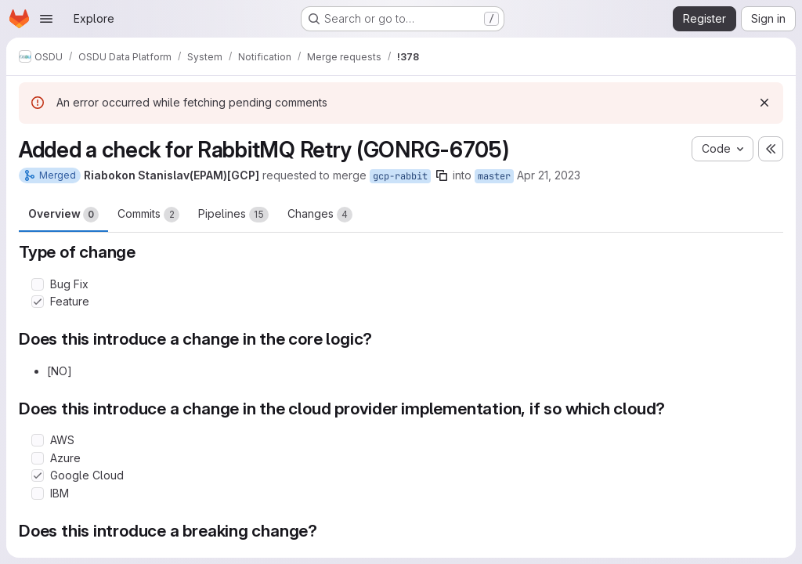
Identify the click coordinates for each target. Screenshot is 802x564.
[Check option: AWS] (37, 440)
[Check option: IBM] (37, 493)
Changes (319, 214)
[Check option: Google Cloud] (37, 475)
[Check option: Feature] (37, 301)
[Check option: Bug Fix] (37, 284)
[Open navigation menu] (46, 18)
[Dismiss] (764, 102)
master (494, 176)
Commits (148, 214)
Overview (63, 214)
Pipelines (233, 214)
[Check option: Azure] (37, 458)
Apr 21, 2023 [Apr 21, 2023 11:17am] (548, 175)
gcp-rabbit (400, 176)
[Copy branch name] (441, 175)
